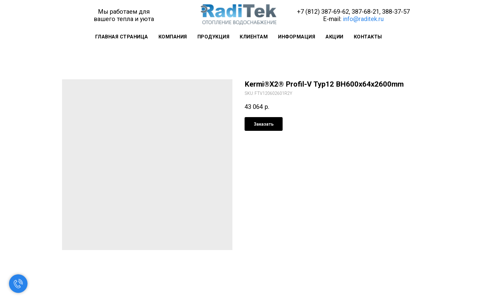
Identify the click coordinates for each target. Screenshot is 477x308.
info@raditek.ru (363, 19)
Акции (334, 37)
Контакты (368, 37)
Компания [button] (172, 37)
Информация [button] (296, 37)
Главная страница (121, 37)
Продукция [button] (213, 37)
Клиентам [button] (254, 37)
